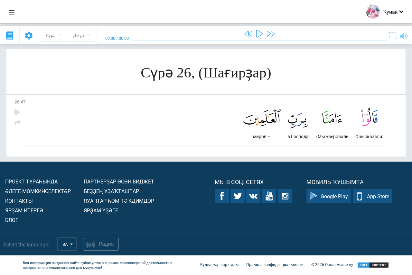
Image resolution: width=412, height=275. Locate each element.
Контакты (19, 201)
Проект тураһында (31, 181)
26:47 (20, 102)
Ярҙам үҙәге (101, 210)
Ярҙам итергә (24, 210)
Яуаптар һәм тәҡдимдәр (119, 201)
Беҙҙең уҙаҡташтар (111, 191)
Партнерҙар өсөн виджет (119, 181)
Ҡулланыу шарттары (219, 264)
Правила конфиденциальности (275, 264)
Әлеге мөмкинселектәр (38, 191)
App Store (372, 196)
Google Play (329, 196)
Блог (11, 220)
